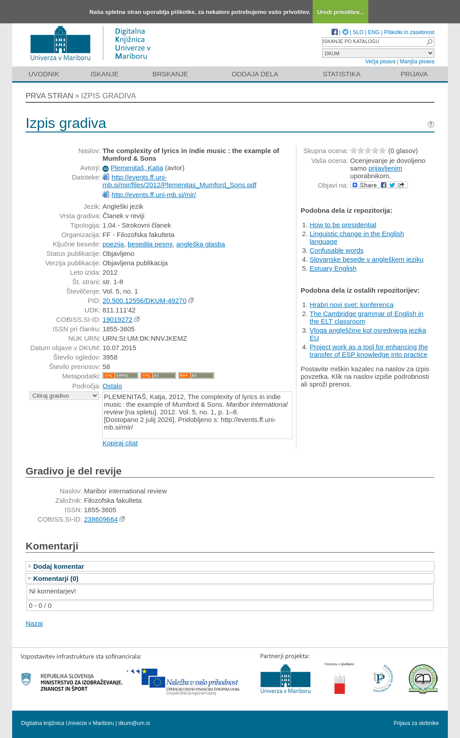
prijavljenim (385, 168)
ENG (374, 32)
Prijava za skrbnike (416, 723)
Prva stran (49, 96)
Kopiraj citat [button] (119, 443)
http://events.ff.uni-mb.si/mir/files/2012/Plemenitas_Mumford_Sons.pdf (179, 181)
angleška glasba (200, 244)
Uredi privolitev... (340, 12)
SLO (358, 32)
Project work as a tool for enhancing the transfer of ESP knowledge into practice (369, 350)
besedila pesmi (150, 244)
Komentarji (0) (56, 578)
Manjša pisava (417, 61)
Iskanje (104, 74)
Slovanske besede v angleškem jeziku (366, 259)
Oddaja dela (255, 74)
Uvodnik (43, 74)
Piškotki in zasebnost (409, 32)
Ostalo (112, 386)
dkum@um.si (134, 723)
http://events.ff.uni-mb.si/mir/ (153, 194)
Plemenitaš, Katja (137, 167)
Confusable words (336, 250)
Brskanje (170, 74)
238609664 (101, 519)
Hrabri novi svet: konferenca (352, 304)
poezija (113, 244)
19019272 (117, 319)
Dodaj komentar (58, 566)
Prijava (414, 74)
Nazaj (34, 623)
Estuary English (333, 268)
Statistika (342, 74)
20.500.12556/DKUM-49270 (144, 300)
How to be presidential (343, 224)
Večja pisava (380, 61)
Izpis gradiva (108, 96)
